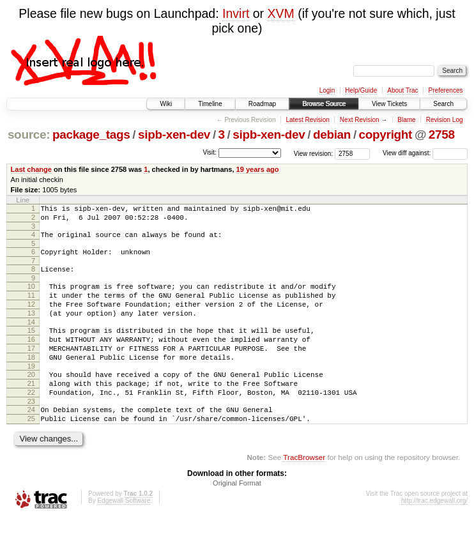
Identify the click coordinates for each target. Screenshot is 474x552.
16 (31, 358)
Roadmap (262, 103)
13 (31, 328)
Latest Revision (307, 119)
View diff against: (425, 153)
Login (327, 90)
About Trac (402, 90)
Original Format (237, 517)
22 (31, 421)
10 (31, 296)
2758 (442, 134)
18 (31, 380)
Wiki (166, 103)
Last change (31, 169)
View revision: (313, 153)
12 (31, 317)
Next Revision (359, 119)
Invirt (235, 13)
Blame (406, 119)
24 (31, 440)
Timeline (210, 103)
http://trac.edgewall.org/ (434, 535)
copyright (385, 134)
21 (31, 410)
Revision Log (444, 119)
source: (29, 134)
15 (31, 347)
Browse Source (324, 103)
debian (332, 134)
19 (31, 391)
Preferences (446, 90)
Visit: (210, 152)
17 (31, 369)
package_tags (91, 134)
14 (31, 339)
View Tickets (389, 103)
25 (31, 451)
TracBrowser (304, 491)
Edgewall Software (123, 535)
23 (31, 432)
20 (31, 399)
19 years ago (257, 169)
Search (443, 103)
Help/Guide (361, 90)
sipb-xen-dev (174, 134)
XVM (281, 13)
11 (31, 306)
